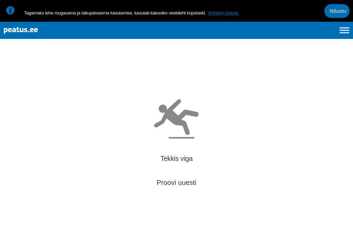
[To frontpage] (39, 34)
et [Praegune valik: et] (270, 34)
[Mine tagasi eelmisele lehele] (11, 68)
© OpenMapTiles (289, 237)
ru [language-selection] (326, 34)
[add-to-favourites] (153, 74)
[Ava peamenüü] (344, 34)
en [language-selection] (289, 34)
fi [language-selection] (308, 34)
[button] (336, 160)
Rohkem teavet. (223, 13)
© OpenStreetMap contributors (325, 237)
